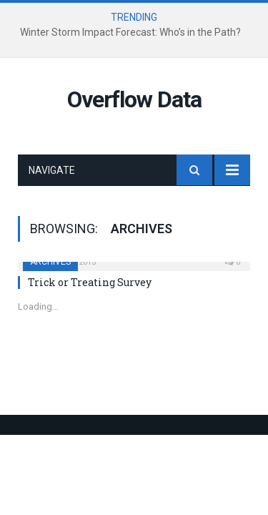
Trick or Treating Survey (90, 282)
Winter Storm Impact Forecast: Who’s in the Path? (130, 32)
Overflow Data (134, 99)
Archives (50, 262)
